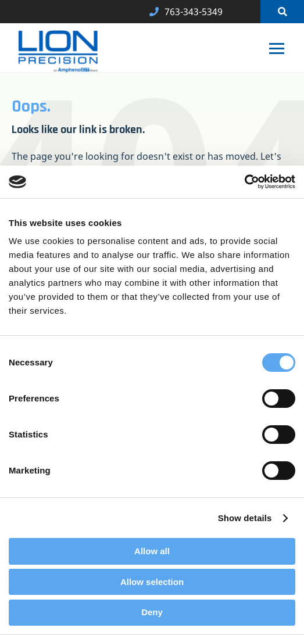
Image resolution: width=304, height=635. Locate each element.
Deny (152, 612)
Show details (245, 518)
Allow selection (152, 582)
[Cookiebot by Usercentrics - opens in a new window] (244, 181)
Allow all (152, 551)
